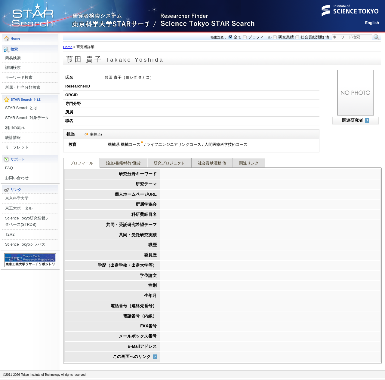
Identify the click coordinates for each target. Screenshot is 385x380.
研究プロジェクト (169, 163)
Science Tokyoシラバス (25, 244)
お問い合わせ (17, 178)
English (372, 22)
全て (238, 37)
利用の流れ (15, 127)
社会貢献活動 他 (314, 37)
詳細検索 (13, 67)
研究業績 (286, 37)
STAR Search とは (21, 108)
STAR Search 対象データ (27, 117)
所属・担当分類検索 (22, 87)
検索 (377, 37)
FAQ (9, 168)
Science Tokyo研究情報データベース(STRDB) (29, 221)
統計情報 (13, 137)
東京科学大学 (17, 198)
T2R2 (9, 234)
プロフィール (260, 37)
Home (67, 47)
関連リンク (249, 163)
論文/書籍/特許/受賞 (123, 163)
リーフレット (17, 147)
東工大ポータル (18, 208)
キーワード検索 (18, 77)
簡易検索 (13, 58)
